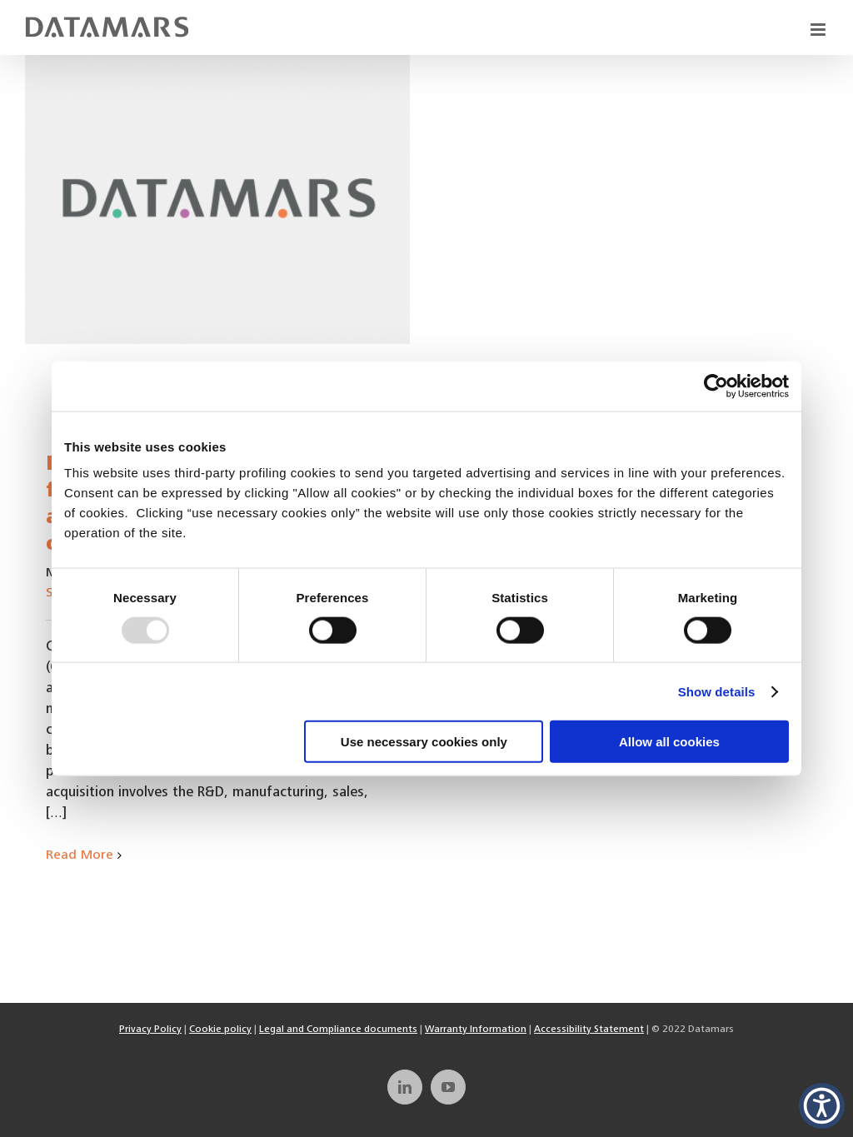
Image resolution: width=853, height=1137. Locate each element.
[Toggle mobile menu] (819, 29)
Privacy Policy (150, 1030)
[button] (822, 1106)
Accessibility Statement (589, 1030)
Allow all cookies (669, 742)
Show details (717, 691)
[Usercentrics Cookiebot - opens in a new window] (716, 385)
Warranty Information (475, 1030)
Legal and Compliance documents (338, 1030)
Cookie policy (220, 1030)
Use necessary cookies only (424, 742)
